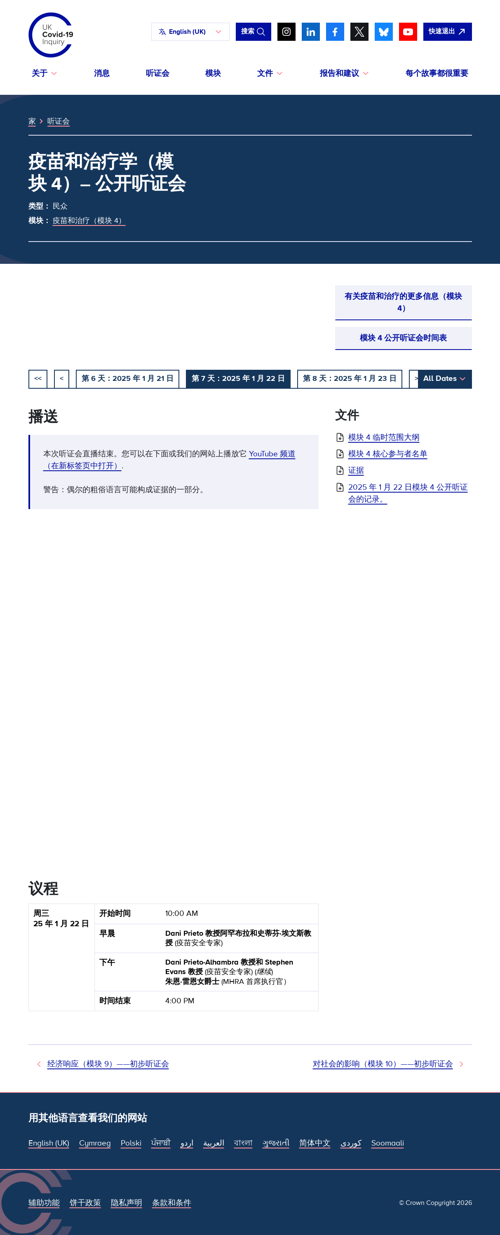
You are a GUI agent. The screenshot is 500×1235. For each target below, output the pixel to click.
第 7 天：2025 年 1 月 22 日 (238, 378)
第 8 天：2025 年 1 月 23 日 (350, 378)
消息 (102, 73)
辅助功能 (44, 1203)
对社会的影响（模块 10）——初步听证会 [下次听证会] (383, 1064)
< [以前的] (61, 378)
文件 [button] (265, 73)
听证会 (157, 73)
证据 (356, 470)
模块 (213, 73)
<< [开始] (38, 378)
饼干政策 (85, 1203)
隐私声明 (126, 1203)
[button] (190, 32)
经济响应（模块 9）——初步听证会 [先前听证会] (108, 1064)
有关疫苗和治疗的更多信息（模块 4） (403, 302)
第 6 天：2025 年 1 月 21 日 (128, 378)
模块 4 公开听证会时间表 (403, 338)
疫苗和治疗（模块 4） (89, 220)
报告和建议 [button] (339, 73)
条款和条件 (171, 1203)
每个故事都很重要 (437, 73)
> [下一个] (416, 378)
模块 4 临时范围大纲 (384, 437)
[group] (173, 961)
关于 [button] (39, 73)
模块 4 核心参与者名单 (387, 454)
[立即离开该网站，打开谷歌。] (447, 32)
